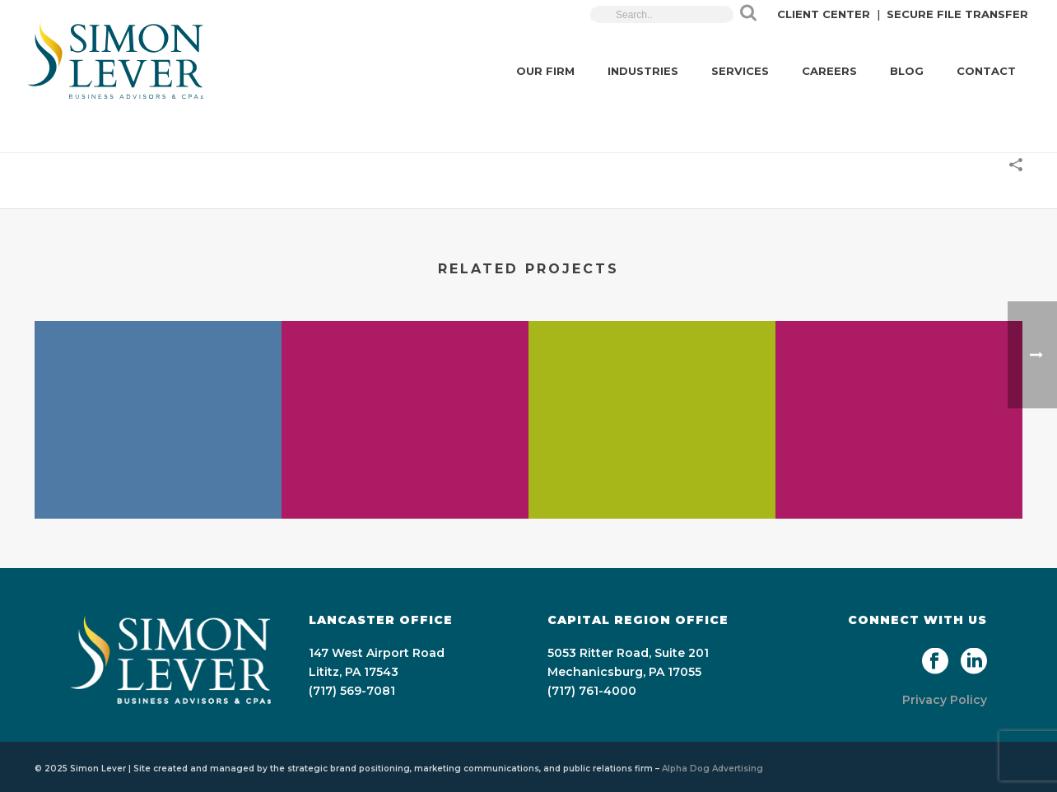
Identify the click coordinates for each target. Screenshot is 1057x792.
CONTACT (986, 70)
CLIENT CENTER (823, 14)
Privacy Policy (944, 699)
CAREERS (829, 70)
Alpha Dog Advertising (712, 768)
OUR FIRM (545, 70)
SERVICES (740, 70)
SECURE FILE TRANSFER (957, 14)
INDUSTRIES (643, 70)
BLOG (907, 70)
